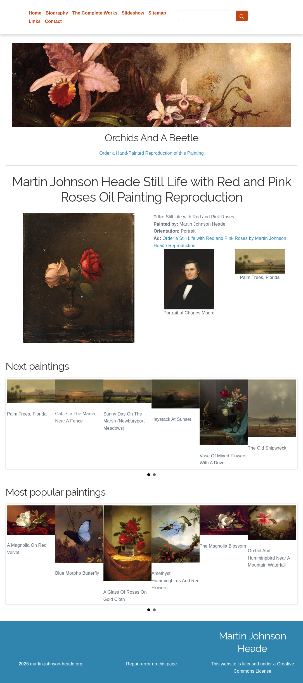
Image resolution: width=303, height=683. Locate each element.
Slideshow (133, 13)
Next (288, 423)
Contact (53, 21)
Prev (14, 423)
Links (35, 21)
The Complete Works (94, 13)
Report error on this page (151, 663)
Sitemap (157, 13)
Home (35, 13)
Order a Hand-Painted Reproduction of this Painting (151, 153)
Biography (57, 13)
